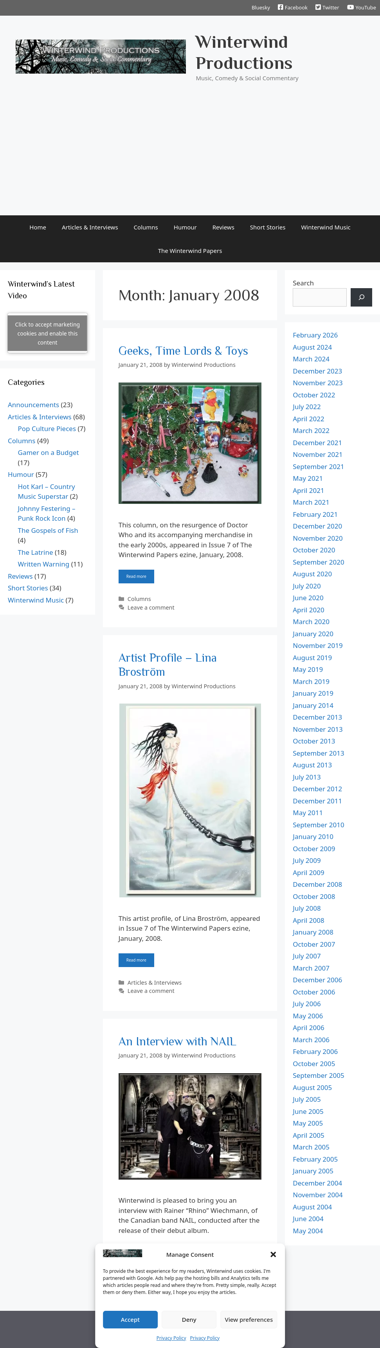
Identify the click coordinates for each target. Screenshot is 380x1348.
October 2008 (314, 896)
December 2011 (317, 800)
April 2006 (308, 1027)
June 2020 (308, 597)
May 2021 (308, 478)
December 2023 (317, 370)
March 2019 (311, 681)
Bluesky (261, 7)
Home (37, 227)
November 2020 (317, 538)
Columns (146, 227)
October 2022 (314, 394)
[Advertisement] (190, 156)
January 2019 (313, 693)
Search (303, 282)
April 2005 (308, 1135)
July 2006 (307, 1003)
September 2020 (318, 562)
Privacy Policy (171, 1338)
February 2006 (315, 1051)
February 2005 (315, 1159)
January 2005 (313, 1170)
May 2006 (308, 1015)
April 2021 (308, 490)
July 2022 (307, 406)
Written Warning (44, 563)
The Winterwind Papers (190, 250)
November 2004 (317, 1194)
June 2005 (308, 1111)
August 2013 (312, 764)
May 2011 (308, 812)
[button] (273, 1254)
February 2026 (315, 334)
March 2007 (311, 968)
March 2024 (311, 358)
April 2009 (308, 872)
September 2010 (318, 824)
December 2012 (317, 788)
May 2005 (308, 1123)
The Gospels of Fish (48, 530)
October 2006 (314, 991)
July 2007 (307, 955)
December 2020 (317, 526)
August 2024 (312, 347)
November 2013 (317, 729)
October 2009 (314, 848)
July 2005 (307, 1099)
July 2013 (307, 776)
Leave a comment (151, 607)
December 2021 (317, 442)
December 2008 (317, 884)
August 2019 (312, 657)
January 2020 (313, 633)
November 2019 (317, 645)
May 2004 (308, 1230)
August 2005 (312, 1087)
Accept (130, 1319)
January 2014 (313, 705)
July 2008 (307, 908)
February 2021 (315, 514)
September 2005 (318, 1075)
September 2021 (318, 466)
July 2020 (307, 585)
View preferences (249, 1319)
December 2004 (317, 1182)
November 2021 (317, 454)
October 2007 (314, 944)
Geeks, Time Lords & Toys (183, 350)
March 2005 (311, 1146)
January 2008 (313, 932)
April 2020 (308, 609)
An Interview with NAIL (177, 1041)
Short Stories (268, 227)
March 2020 (311, 621)
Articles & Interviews (90, 227)
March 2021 (311, 502)
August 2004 (312, 1206)
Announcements (33, 404)
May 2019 (308, 669)
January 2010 (313, 836)
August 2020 (312, 573)
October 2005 (314, 1063)
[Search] (361, 297)
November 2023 (317, 382)
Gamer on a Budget (48, 452)
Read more (136, 576)
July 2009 (307, 860)
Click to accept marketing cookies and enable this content (47, 333)
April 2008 (308, 920)
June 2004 (308, 1218)
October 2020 (314, 549)
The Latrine (35, 552)
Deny (189, 1319)
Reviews (223, 227)
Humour (185, 227)
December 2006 (317, 979)
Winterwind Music (325, 227)
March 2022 (311, 430)
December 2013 (317, 717)
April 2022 (308, 418)
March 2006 (311, 1039)
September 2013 (318, 753)
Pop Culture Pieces (47, 428)
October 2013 (314, 740)
